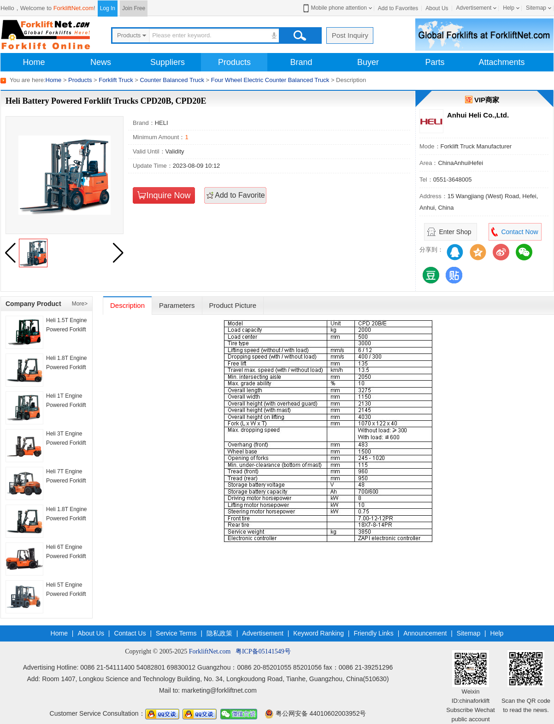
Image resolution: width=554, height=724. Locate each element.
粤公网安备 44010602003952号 (315, 713)
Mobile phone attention (333, 8)
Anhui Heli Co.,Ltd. (478, 115)
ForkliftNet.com (73, 8)
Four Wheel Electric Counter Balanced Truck (270, 80)
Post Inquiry (350, 35)
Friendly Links (373, 633)
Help (508, 8)
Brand (301, 62)
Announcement (425, 633)
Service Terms (176, 633)
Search (299, 35)
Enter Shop (455, 231)
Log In (107, 8)
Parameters (177, 305)
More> (80, 303)
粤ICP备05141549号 (263, 651)
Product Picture (233, 305)
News (100, 62)
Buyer (368, 62)
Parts (434, 62)
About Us (436, 8)
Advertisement (474, 8)
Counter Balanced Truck (172, 80)
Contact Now (519, 231)
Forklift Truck (116, 80)
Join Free (133, 8)
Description (127, 305)
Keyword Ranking (318, 633)
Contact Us (130, 633)
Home (34, 62)
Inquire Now (168, 195)
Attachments (501, 62)
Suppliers (167, 62)
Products (234, 62)
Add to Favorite (240, 195)
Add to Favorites (398, 8)
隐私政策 (219, 633)
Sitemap (536, 8)
